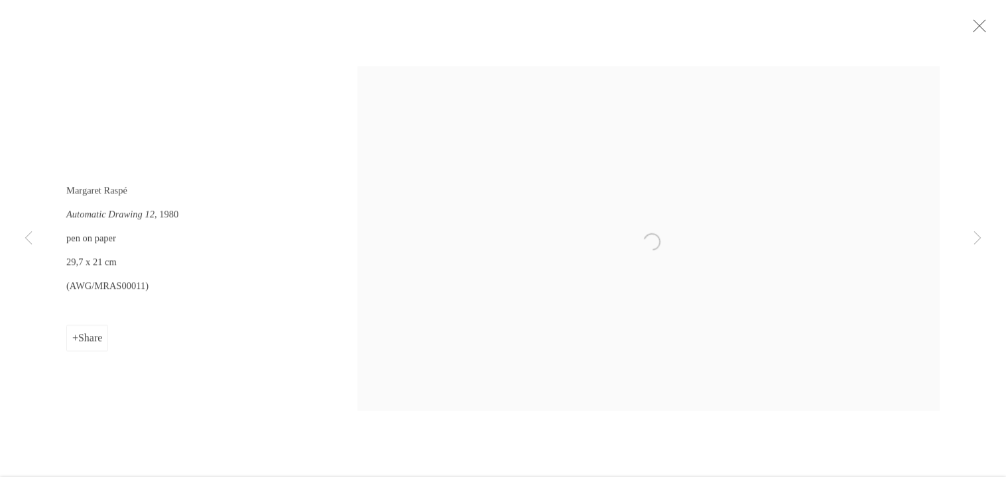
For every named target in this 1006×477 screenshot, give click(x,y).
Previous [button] (28, 238)
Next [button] (977, 238)
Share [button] (90, 340)
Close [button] (981, 30)
